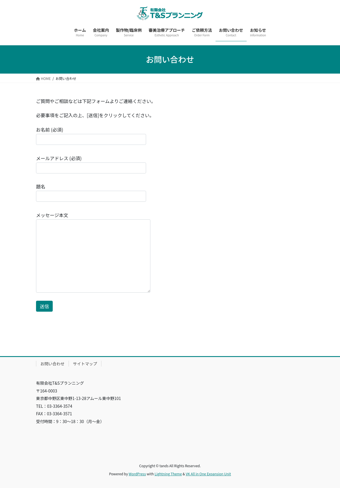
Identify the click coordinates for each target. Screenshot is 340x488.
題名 (91, 192)
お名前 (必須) (91, 135)
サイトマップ (85, 364)
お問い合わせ (52, 364)
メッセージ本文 (93, 252)
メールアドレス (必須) (91, 164)
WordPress (137, 473)
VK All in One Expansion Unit (208, 473)
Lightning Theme (168, 473)
